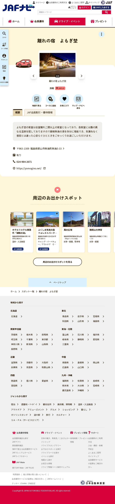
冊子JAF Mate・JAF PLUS (23, 468)
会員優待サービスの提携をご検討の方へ (95, 463)
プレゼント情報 (80, 433)
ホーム (13, 291)
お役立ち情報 (46, 463)
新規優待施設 (17, 445)
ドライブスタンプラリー (51, 445)
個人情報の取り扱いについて (35, 474)
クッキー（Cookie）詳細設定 (23, 483)
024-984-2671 (22, 161)
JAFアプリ (16, 442)
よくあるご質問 (94, 453)
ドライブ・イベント (53, 433)
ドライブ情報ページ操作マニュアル (55, 467)
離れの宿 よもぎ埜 (48, 291)
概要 (17, 112)
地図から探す (46, 460)
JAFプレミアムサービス (22, 453)
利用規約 (16, 474)
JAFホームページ (54, 479)
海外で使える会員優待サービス (24, 449)
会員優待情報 (22, 433)
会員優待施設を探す (20, 438)
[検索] (106, 12)
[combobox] (69, 12)
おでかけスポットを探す (51, 449)
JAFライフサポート (20, 456)
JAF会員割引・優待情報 (40, 112)
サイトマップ (93, 456)
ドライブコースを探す (50, 453)
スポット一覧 (28, 291)
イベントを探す (47, 456)
